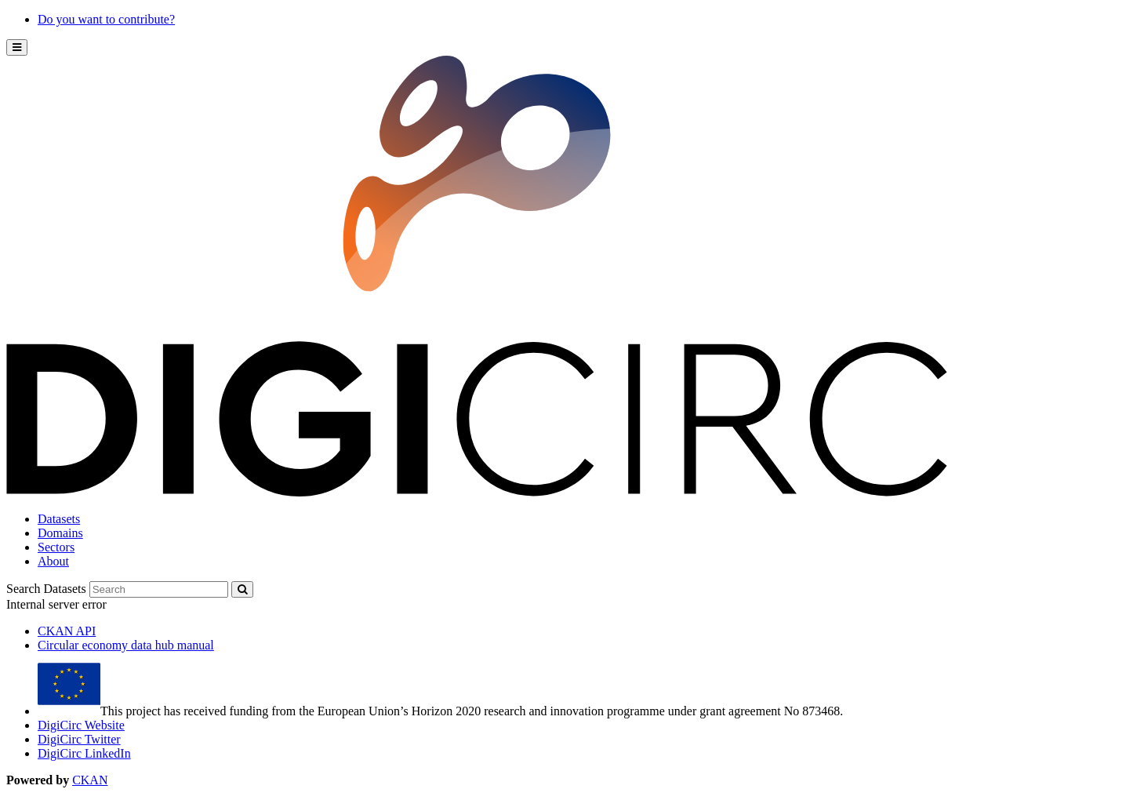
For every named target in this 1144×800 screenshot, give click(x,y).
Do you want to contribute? (106, 19)
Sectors (56, 547)
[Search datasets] (158, 589)
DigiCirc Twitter (79, 739)
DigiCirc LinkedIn (84, 753)
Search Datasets (46, 588)
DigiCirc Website (81, 725)
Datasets (59, 518)
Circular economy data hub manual (126, 645)
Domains (60, 533)
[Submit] (242, 589)
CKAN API (67, 631)
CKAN (89, 780)
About (53, 561)
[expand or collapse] (16, 47)
